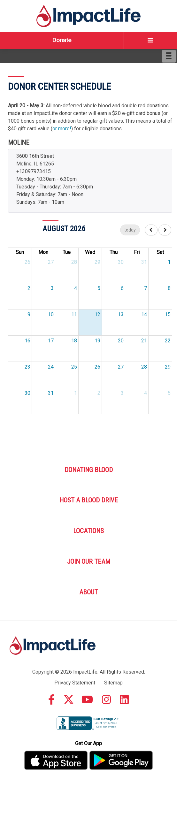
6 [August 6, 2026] (122, 288)
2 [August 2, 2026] (28, 288)
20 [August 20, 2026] (121, 341)
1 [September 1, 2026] (75, 393)
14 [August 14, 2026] (144, 314)
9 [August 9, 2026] (28, 314)
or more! (61, 129)
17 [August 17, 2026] (51, 341)
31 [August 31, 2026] (51, 393)
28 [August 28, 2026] (144, 367)
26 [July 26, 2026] (27, 262)
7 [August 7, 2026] (145, 288)
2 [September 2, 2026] (98, 393)
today (130, 230)
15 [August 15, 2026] (168, 314)
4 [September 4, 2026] (145, 393)
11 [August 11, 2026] (74, 314)
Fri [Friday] (137, 252)
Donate (61, 40)
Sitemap (113, 683)
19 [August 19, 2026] (97, 341)
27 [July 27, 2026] (51, 262)
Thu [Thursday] (114, 252)
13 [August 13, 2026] (121, 314)
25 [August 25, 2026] (74, 367)
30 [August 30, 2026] (27, 393)
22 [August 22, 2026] (168, 341)
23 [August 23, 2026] (27, 367)
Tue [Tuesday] (67, 252)
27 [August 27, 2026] (121, 367)
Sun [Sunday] (20, 252)
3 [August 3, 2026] (52, 288)
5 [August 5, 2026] (98, 288)
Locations (88, 531)
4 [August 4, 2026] (75, 288)
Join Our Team (88, 561)
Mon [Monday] (43, 252)
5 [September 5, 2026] (169, 393)
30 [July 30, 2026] (121, 262)
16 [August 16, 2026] (27, 341)
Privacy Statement (74, 683)
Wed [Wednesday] (90, 252)
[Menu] (169, 56)
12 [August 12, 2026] (97, 314)
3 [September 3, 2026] (122, 393)
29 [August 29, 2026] (168, 367)
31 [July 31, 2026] (144, 262)
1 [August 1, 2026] (169, 262)
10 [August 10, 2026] (51, 314)
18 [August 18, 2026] (74, 341)
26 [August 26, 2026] (97, 367)
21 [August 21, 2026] (144, 341)
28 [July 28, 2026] (74, 262)
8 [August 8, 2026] (169, 288)
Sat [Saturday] (160, 252)
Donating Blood (89, 470)
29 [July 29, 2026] (97, 262)
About (88, 592)
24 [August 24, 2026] (51, 367)
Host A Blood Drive (88, 500)
